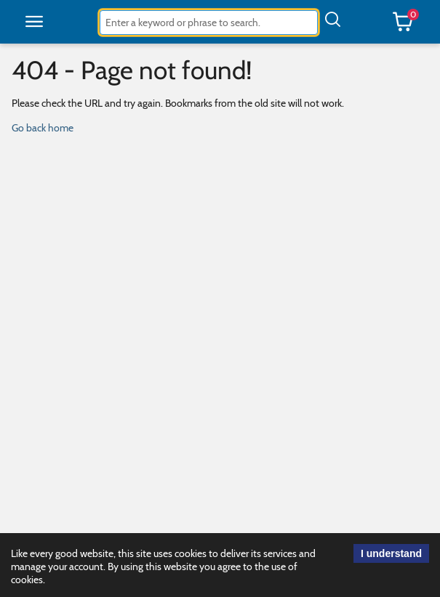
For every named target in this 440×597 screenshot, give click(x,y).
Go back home (42, 127)
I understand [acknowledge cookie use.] (391, 553)
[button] (34, 22)
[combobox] (209, 22)
